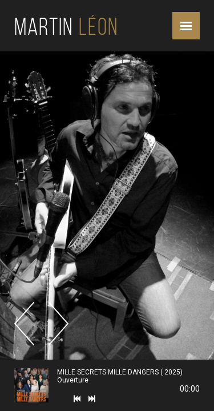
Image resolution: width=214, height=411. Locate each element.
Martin (66, 26)
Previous (24, 323)
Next (58, 323)
